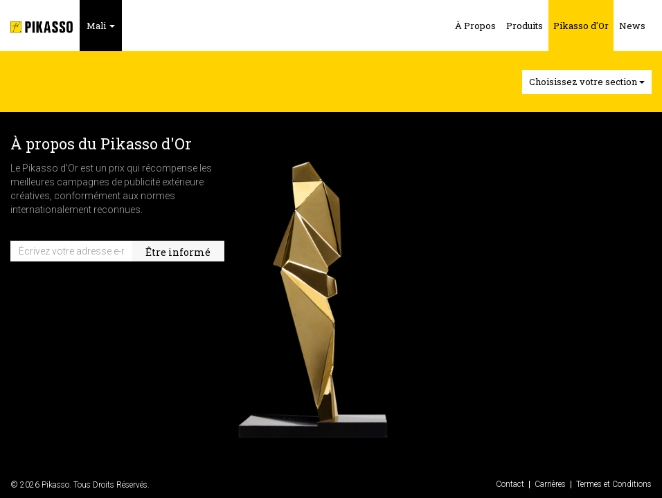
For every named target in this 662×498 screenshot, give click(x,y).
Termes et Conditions (614, 484)
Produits (524, 25)
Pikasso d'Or (581, 25)
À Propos (475, 25)
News (632, 25)
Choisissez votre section (587, 81)
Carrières (550, 484)
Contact (510, 484)
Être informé (178, 252)
